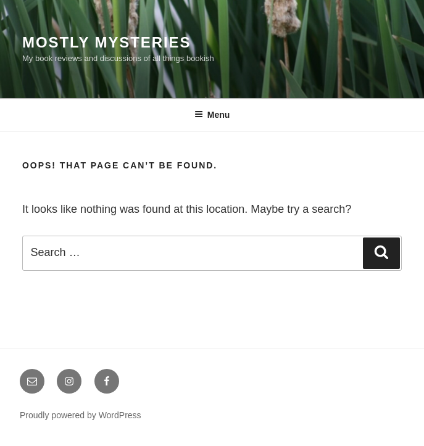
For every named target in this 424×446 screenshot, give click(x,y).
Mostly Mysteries (106, 42)
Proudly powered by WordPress (80, 415)
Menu (212, 115)
